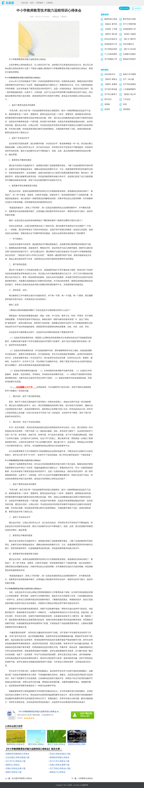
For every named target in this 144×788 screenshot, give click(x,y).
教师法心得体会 (13, 765)
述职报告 (126, 109)
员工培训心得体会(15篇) (60, 768)
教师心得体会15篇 (14, 772)
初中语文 (108, 99)
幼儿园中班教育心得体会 (22, 778)
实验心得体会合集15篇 (15, 768)
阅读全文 (55, 17)
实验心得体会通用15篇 (59, 765)
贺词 (125, 104)
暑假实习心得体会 (57, 772)
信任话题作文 (128, 44)
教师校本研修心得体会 (59, 757)
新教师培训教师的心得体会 (17, 754)
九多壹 (69, 785)
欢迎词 (107, 109)
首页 (32, 3)
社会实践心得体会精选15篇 (17, 757)
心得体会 (49, 3)
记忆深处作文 (109, 74)
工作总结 (126, 99)
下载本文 (63, 17)
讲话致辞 (39, 3)
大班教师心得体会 (85, 778)
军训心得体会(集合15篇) (60, 754)
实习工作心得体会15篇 (59, 761)
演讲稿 (107, 104)
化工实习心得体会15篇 (15, 761)
